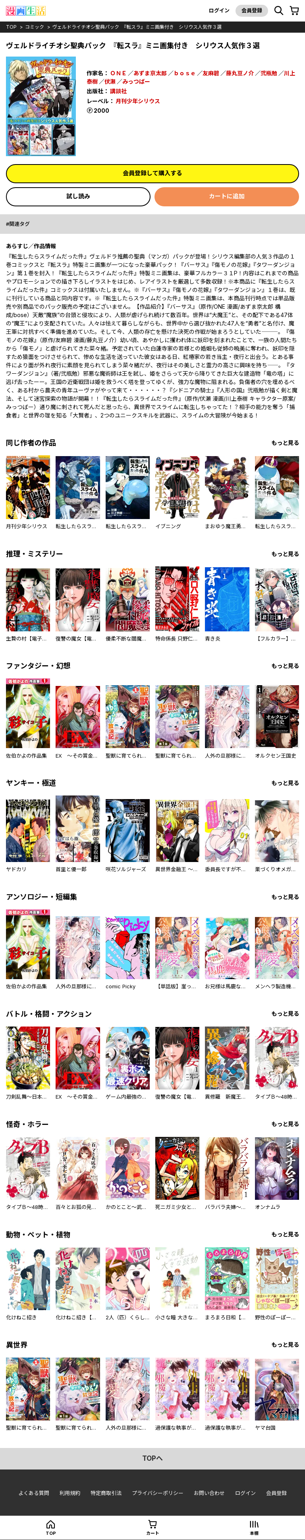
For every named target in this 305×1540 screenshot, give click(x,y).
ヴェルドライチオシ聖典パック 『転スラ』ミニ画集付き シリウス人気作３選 (137, 27)
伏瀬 (110, 81)
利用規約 (70, 1493)
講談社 (118, 91)
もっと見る (285, 442)
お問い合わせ (209, 1493)
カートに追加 (227, 196)
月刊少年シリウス (138, 101)
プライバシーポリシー (157, 1493)
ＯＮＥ (118, 73)
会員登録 (251, 10)
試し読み (78, 196)
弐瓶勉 (269, 73)
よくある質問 (33, 1493)
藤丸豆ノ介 (240, 73)
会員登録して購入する (152, 173)
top (11, 27)
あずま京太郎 (150, 73)
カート (152, 1533)
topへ (152, 1458)
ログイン (219, 10)
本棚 (254, 1533)
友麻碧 (211, 73)
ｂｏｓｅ (185, 73)
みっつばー (136, 81)
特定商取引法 (106, 1493)
